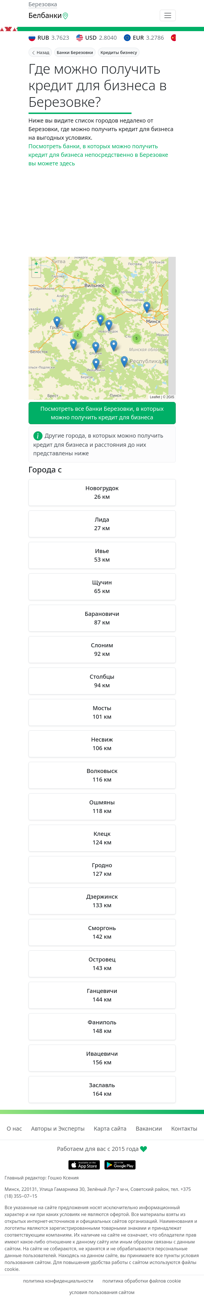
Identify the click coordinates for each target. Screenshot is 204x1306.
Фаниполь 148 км (102, 1026)
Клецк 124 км (101, 838)
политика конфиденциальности (58, 1281)
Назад (40, 52)
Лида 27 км (102, 524)
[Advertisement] (102, 212)
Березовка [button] (43, 4)
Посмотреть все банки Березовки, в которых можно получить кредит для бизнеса (102, 413)
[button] (146, 307)
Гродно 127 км (102, 869)
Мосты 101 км (101, 712)
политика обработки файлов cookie (141, 1281)
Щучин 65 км (102, 586)
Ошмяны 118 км (102, 806)
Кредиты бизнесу (118, 52)
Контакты (184, 1128)
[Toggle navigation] (168, 15)
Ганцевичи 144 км (102, 995)
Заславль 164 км (102, 1089)
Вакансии (149, 1128)
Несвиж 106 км (102, 744)
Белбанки (49, 15)
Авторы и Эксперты (58, 1128)
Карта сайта (110, 1128)
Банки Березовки (75, 52)
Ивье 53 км (102, 555)
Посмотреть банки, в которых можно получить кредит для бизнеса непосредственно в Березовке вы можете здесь (98, 154)
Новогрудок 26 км (101, 492)
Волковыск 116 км (101, 775)
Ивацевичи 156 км (102, 1058)
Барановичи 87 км (102, 618)
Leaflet (155, 397)
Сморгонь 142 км (102, 932)
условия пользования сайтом (101, 1292)
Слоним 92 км (102, 649)
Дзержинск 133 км (102, 901)
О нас (14, 1128)
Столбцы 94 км (102, 681)
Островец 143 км (101, 964)
